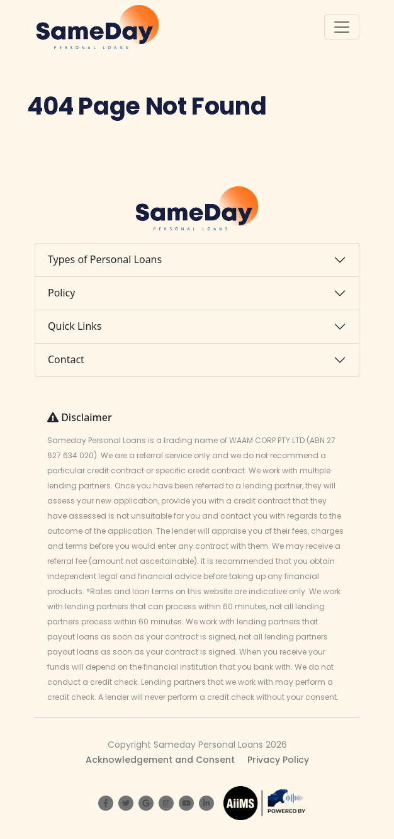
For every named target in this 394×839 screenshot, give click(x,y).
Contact (66, 359)
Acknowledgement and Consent (160, 759)
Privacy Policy (278, 759)
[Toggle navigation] (341, 27)
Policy (61, 293)
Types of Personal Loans (105, 259)
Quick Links (75, 326)
